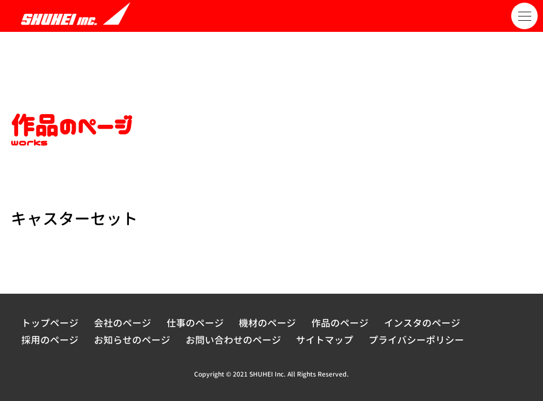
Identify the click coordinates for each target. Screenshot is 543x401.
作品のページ (340, 323)
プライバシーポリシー (416, 340)
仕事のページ (195, 323)
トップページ (49, 323)
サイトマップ (324, 340)
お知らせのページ (132, 340)
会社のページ (122, 323)
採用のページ (49, 340)
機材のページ (267, 323)
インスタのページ (422, 323)
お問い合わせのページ (233, 340)
